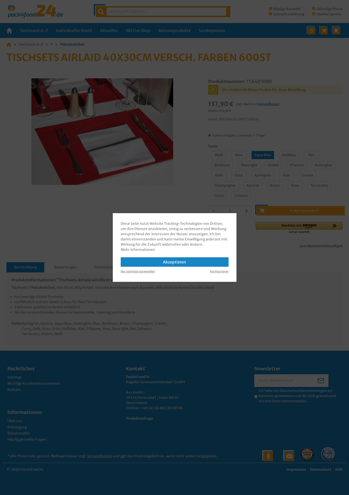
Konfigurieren (219, 271)
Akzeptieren (174, 262)
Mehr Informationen (138, 249)
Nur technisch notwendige (138, 271)
